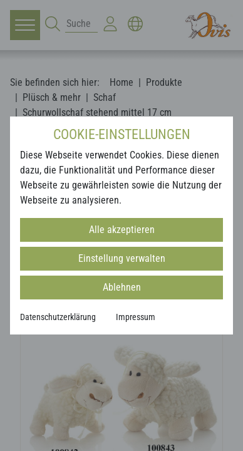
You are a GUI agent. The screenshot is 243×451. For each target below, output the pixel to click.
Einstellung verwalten (121, 258)
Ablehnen (122, 287)
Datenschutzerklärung (58, 317)
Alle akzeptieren (122, 230)
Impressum (135, 317)
